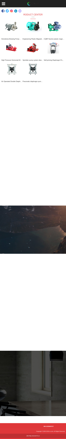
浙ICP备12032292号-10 (33, 436)
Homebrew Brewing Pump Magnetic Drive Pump (18, 39)
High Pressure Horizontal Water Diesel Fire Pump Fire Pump (22, 60)
